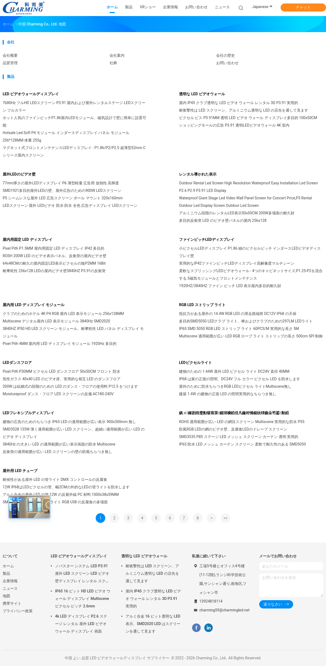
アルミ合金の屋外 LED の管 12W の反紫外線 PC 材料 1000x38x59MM (61, 494)
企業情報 (10, 581)
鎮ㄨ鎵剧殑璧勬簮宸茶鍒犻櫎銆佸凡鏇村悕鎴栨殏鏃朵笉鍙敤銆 (234, 413)
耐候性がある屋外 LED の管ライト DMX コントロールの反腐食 (55, 479)
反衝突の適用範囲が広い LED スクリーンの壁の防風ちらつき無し (57, 452)
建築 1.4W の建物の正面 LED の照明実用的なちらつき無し (227, 394)
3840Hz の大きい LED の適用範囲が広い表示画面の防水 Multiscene (59, 444)
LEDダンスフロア (17, 362)
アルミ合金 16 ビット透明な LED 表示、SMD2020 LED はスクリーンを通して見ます (153, 623)
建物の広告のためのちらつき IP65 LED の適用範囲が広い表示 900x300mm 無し (69, 422)
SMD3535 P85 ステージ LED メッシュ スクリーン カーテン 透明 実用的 (238, 437)
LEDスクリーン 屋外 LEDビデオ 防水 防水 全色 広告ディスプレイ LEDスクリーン (70, 205)
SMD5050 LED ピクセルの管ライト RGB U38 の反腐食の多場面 (55, 502)
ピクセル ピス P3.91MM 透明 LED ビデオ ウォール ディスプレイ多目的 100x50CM (248, 118)
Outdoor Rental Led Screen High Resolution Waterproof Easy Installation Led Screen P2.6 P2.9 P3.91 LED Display (248, 187)
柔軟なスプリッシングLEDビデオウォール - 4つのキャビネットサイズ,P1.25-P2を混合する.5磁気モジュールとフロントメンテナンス (251, 274)
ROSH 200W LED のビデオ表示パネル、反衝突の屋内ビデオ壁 (54, 256)
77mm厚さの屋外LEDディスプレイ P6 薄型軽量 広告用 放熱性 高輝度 (61, 183)
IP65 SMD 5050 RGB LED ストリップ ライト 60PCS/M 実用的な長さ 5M (239, 328)
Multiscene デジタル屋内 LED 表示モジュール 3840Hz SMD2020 (56, 321)
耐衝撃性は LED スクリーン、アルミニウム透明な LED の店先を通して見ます (243, 110)
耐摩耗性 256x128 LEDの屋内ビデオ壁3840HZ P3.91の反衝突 (54, 271)
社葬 (113, 63)
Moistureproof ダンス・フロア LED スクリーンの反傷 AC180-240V (58, 394)
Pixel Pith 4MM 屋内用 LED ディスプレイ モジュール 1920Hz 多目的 (60, 343)
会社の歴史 (225, 55)
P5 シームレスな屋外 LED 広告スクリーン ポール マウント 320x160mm (63, 198)
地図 (6, 596)
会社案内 (117, 55)
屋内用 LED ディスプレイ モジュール (33, 305)
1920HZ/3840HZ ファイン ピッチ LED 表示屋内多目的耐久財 (230, 286)
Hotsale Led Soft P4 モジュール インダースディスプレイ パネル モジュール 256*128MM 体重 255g (66, 136)
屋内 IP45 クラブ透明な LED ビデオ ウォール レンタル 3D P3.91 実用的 (238, 103)
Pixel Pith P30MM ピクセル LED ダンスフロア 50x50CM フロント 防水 (61, 371)
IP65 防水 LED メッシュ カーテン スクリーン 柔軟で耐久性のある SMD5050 (242, 444)
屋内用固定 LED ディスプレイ (27, 239)
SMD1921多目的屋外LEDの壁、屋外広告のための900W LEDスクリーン (62, 190)
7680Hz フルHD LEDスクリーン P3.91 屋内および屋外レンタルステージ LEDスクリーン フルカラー (74, 106)
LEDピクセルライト (195, 362)
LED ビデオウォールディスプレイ (31, 94)
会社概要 (10, 55)
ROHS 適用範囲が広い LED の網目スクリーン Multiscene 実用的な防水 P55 (241, 422)
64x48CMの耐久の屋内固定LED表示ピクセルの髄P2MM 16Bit (54, 263)
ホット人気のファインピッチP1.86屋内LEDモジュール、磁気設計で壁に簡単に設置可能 (74, 121)
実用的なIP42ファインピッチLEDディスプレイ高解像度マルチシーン (236, 263)
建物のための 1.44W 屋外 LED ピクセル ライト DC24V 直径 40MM (234, 371)
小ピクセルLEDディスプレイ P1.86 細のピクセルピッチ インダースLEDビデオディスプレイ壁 (250, 252)
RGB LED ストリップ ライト (202, 305)
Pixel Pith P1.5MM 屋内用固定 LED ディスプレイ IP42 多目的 (53, 248)
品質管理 (10, 63)
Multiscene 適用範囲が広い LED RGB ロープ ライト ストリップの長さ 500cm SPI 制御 (251, 336)
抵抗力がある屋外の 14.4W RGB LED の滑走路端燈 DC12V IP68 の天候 (237, 313)
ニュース (10, 588)
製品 (6, 573)
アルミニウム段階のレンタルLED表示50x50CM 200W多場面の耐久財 (236, 213)
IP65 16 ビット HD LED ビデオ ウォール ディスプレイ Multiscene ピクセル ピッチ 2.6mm (82, 598)
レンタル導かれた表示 (197, 174)
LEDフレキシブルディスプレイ (28, 413)
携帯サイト (12, 603)
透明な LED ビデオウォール (202, 94)
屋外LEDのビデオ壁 (19, 174)
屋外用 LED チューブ (20, 471)
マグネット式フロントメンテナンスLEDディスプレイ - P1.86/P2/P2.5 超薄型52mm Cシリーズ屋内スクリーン (74, 151)
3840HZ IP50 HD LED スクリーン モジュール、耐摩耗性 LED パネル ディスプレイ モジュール (73, 332)
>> (226, 518)
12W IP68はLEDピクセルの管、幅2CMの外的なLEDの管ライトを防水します (66, 487)
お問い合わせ (227, 63)
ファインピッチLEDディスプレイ (206, 239)
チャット (303, 7)
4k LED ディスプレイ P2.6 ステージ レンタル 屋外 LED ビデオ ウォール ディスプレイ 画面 (81, 623)
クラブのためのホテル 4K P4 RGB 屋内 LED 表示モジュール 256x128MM (63, 313)
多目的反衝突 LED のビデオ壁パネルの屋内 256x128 (222, 220)
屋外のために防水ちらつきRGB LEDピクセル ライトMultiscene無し (235, 386)
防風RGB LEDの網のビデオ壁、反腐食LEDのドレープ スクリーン (233, 429)
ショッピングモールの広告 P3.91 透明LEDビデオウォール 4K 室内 (234, 125)
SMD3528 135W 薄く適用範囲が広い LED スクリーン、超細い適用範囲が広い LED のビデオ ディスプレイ (74, 433)
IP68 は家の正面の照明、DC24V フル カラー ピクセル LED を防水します (239, 379)
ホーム (8, 566)
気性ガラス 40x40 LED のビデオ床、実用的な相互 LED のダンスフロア (62, 379)
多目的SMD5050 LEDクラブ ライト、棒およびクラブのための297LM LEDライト (246, 321)
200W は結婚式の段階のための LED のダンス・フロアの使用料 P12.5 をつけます (70, 386)
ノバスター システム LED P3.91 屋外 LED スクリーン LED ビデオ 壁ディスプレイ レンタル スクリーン (82, 574)
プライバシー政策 (18, 611)
